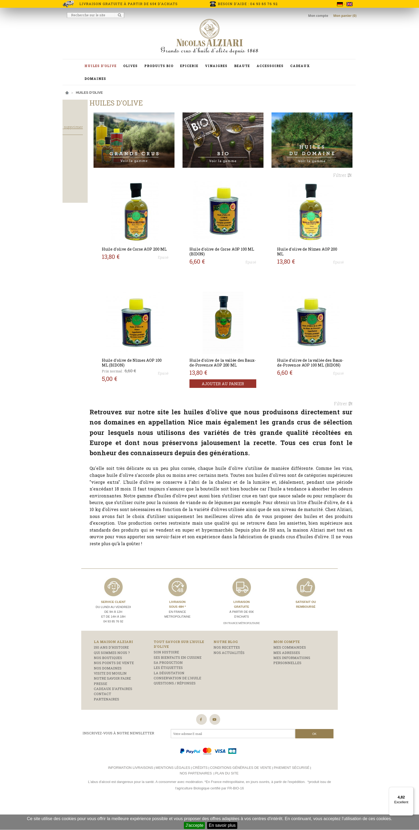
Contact (102, 719)
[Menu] (410, 790)
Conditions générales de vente (240, 793)
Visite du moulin (110, 698)
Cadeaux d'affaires (113, 714)
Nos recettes (227, 673)
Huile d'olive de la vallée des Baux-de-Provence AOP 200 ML (239, 361)
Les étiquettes (168, 693)
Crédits (200, 793)
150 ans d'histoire (111, 673)
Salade (73, 171)
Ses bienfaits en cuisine (177, 682)
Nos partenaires (196, 799)
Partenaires (106, 724)
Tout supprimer (102, 137)
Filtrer (342, 167)
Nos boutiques (108, 683)
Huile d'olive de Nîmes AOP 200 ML (314, 243)
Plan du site (226, 799)
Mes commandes (289, 673)
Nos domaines (108, 693)
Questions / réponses (175, 708)
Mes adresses (286, 678)
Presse (100, 709)
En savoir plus (222, 825)
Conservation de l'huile (177, 703)
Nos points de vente (114, 688)
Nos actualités (229, 678)
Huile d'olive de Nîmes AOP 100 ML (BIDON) (163, 359)
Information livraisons (130, 793)
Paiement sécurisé (291, 793)
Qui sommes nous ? (112, 678)
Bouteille (76, 194)
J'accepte (194, 825)
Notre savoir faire (112, 704)
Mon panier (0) (344, 15)
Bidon (72, 187)
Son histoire (166, 677)
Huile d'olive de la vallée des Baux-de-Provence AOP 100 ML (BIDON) (315, 361)
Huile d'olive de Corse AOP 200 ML (162, 243)
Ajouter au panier (241, 385)
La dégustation (169, 698)
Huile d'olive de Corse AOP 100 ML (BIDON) (237, 243)
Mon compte (318, 15)
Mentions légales (173, 793)
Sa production (168, 688)
